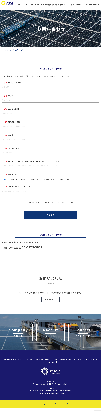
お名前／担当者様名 (12, 83)
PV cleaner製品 (23, 5)
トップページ (6, 50)
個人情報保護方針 (52, 372)
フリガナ (8, 96)
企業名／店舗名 (10, 109)
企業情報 (78, 5)
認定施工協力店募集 (52, 5)
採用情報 (69, 369)
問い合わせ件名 (10, 174)
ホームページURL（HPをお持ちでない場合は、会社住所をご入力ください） (32, 161)
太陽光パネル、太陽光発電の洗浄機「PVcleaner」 (9, 4)
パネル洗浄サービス (37, 5)
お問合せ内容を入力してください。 (17, 186)
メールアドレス (10, 148)
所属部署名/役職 (11, 122)
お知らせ (96, 5)
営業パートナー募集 (67, 5)
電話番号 (8, 135)
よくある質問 (87, 5)
